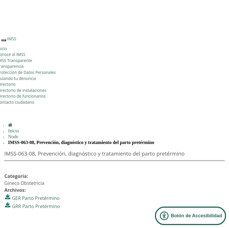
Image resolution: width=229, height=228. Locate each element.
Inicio (13, 130)
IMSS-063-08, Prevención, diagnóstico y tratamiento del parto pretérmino (81, 142)
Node (13, 136)
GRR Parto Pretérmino (36, 206)
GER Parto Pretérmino (36, 198)
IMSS (11, 38)
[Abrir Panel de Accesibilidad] (190, 216)
